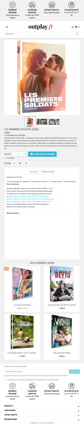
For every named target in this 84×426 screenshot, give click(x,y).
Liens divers (9, 410)
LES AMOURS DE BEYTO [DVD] (62, 305)
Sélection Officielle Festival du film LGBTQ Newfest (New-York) (29, 201)
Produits (8, 406)
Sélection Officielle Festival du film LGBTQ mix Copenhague (28, 196)
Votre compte (10, 415)
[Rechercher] (42, 34)
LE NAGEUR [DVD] (22, 305)
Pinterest (26, 163)
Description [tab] (34, 172)
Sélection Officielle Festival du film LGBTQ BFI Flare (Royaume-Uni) (30, 199)
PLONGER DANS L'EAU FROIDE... (22, 353)
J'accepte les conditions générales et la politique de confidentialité (32, 380)
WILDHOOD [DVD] (61, 353)
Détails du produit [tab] (48, 172)
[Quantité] (19, 154)
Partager (14, 163)
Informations (10, 419)
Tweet (20, 163)
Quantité (7, 154)
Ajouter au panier (42, 154)
